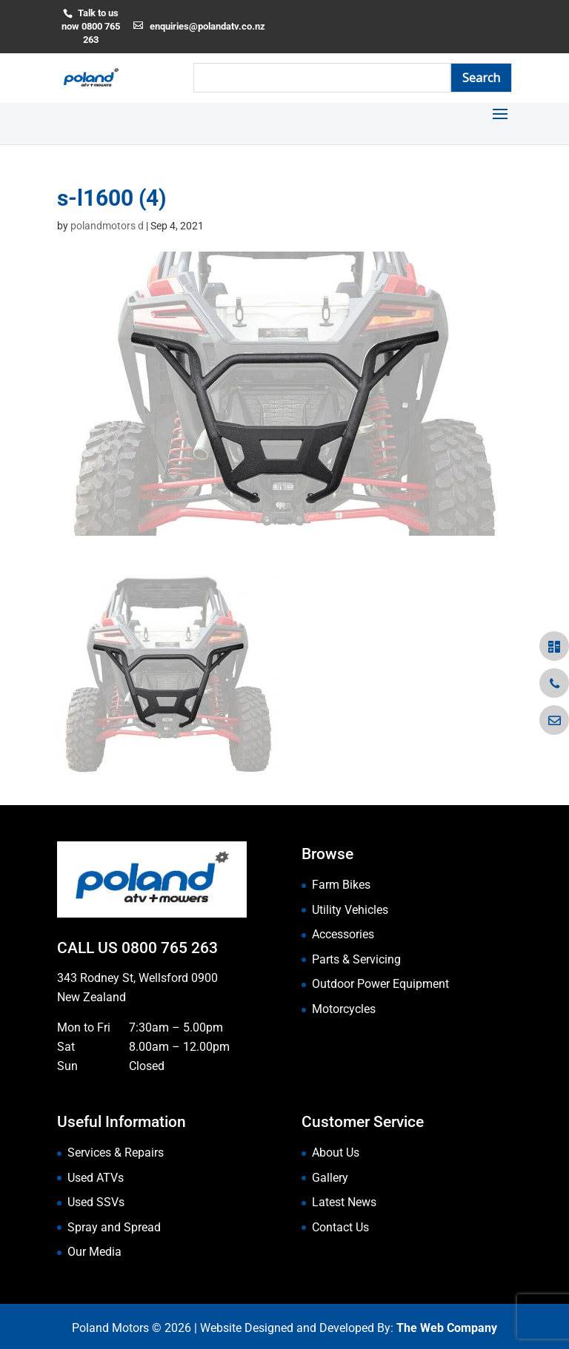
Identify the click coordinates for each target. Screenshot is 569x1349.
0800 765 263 (170, 948)
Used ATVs (95, 1178)
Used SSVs (95, 1202)
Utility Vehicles (350, 910)
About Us (335, 1153)
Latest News (344, 1202)
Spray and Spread (114, 1227)
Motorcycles (344, 1009)
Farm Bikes (341, 885)
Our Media (94, 1252)
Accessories (343, 934)
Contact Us (340, 1227)
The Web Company (446, 1328)
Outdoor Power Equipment (380, 984)
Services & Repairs (115, 1153)
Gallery (330, 1178)
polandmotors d (107, 226)
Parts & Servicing (356, 959)
